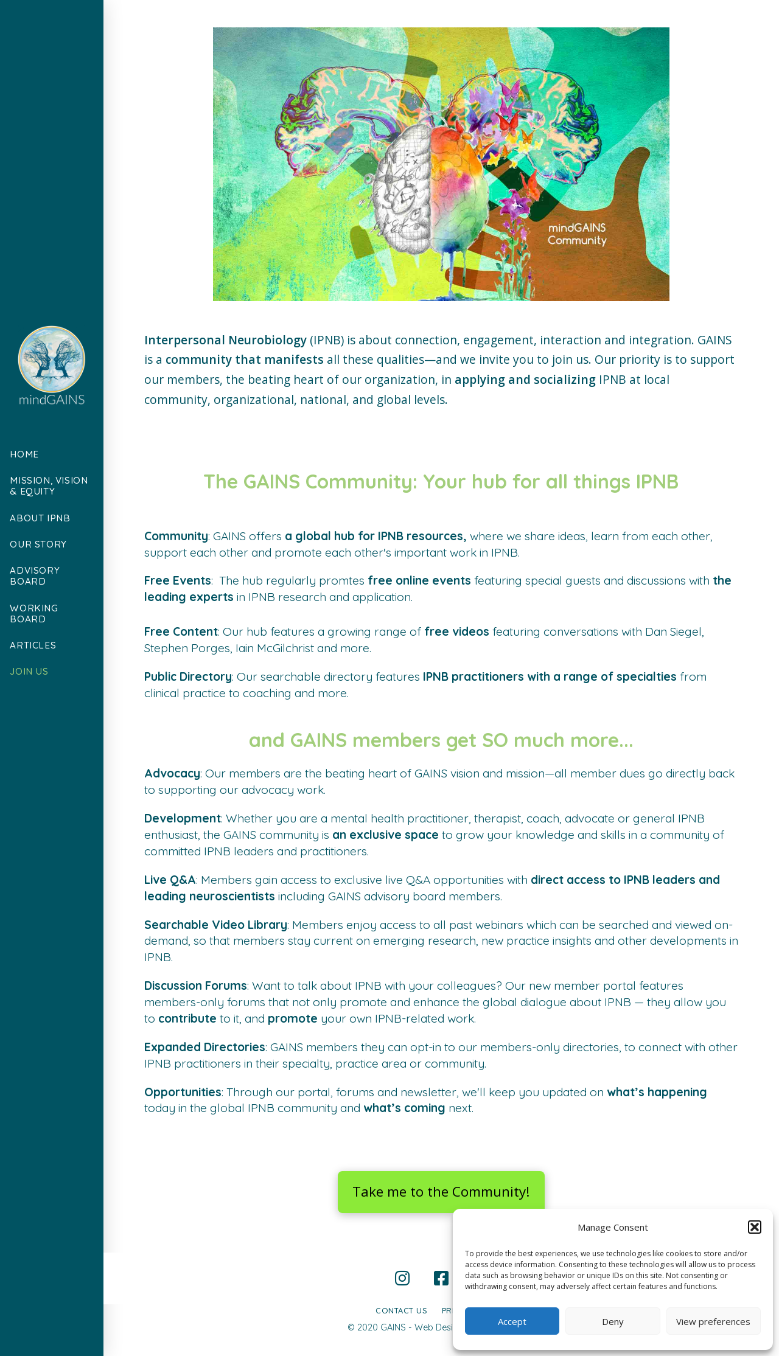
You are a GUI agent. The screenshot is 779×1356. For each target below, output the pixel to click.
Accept (512, 1321)
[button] (755, 1227)
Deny (613, 1321)
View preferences (713, 1321)
